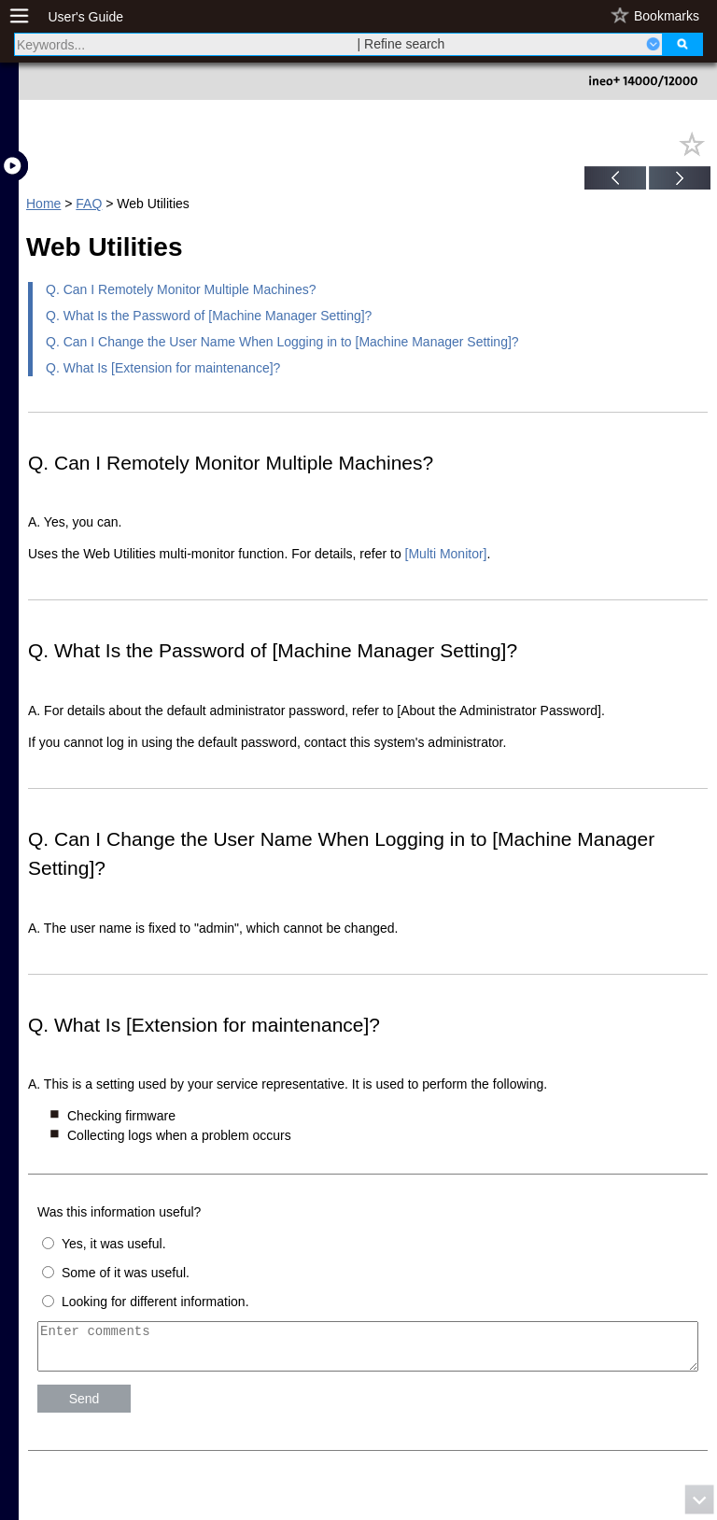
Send (84, 1407)
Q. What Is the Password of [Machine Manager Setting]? (209, 315)
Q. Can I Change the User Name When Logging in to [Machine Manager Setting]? (282, 341)
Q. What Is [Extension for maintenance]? (163, 367)
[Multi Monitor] (446, 553)
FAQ (89, 203)
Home (43, 203)
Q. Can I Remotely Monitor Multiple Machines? (181, 289)
